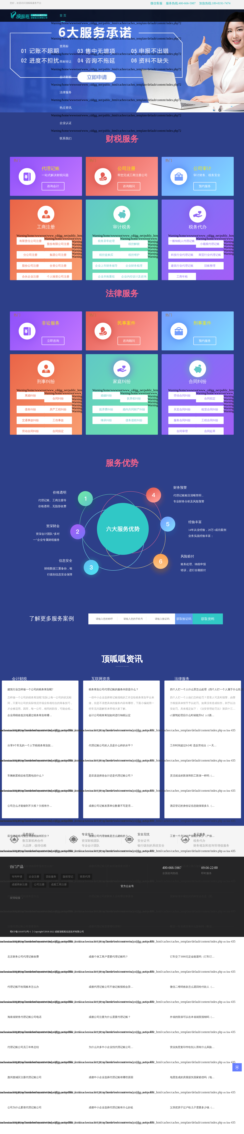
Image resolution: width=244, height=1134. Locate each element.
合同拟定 (58, 431)
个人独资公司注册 (58, 276)
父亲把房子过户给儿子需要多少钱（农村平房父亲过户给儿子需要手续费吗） (193, 1107)
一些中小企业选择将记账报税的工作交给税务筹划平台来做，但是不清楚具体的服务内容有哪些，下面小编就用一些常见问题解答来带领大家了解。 (121, 703)
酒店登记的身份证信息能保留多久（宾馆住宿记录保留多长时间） (193, 805)
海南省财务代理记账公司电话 (24, 1017)
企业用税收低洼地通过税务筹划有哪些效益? (30, 715)
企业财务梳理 (134, 265)
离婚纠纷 (30, 395)
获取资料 (207, 619)
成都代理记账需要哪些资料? (105, 926)
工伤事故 (58, 420)
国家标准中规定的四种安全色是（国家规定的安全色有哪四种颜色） (193, 896)
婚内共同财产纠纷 (134, 409)
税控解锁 (134, 243)
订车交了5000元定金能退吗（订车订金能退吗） (193, 956)
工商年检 (182, 276)
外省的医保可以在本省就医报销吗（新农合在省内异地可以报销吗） (193, 1017)
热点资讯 (66, 107)
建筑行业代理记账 (182, 265)
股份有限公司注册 (58, 243)
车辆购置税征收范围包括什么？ (25, 775)
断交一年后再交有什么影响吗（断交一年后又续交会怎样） (193, 926)
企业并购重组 (106, 276)
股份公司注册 (30, 265)
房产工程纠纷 (58, 409)
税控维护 (134, 254)
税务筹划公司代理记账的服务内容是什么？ (113, 689)
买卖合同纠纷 (182, 409)
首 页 (63, 15)
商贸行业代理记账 (210, 254)
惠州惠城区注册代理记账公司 (24, 1077)
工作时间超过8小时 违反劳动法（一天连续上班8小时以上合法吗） (193, 745)
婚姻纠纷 (106, 395)
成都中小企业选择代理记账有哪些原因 (111, 1077)
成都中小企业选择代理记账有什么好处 (111, 1107)
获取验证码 (183, 618)
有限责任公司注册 (30, 240)
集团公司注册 (58, 254)
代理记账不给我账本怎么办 (23, 986)
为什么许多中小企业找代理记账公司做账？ (112, 1047)
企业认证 (66, 123)
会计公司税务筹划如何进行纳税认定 (110, 715)
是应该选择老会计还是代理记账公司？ (111, 775)
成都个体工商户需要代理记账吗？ (108, 956)
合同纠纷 (58, 398)
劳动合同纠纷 (30, 431)
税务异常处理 (106, 240)
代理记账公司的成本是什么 (23, 896)
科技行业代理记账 (182, 254)
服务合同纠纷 (182, 420)
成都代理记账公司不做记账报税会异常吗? (112, 986)
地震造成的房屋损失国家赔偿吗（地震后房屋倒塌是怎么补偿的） (193, 1077)
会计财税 (66, 77)
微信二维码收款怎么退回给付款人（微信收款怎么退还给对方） (193, 986)
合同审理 (182, 431)
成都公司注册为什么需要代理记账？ (110, 1017)
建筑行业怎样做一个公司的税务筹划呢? (30, 689)
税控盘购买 (106, 254)
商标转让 (66, 61)
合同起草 (209, 431)
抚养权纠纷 (134, 398)
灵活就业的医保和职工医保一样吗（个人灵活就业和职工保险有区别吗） (193, 775)
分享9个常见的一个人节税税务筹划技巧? (30, 745)
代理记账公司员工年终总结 (23, 1047)
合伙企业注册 (30, 276)
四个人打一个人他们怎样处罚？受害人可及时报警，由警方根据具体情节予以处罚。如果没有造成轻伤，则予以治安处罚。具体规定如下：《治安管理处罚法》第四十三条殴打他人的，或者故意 (202, 703)
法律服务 (66, 92)
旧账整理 (209, 265)
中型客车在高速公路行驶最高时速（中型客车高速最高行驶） (193, 866)
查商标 (64, 46)
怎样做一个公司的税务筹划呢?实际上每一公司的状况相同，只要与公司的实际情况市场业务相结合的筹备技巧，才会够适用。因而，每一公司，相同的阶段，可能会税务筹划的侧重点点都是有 (40, 703)
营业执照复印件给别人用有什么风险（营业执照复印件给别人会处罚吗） (193, 1047)
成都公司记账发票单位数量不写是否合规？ (112, 805)
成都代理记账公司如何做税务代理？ (110, 866)
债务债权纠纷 (134, 420)
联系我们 (66, 138)
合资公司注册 (58, 265)
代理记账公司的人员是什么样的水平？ (111, 745)
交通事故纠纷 (30, 420)
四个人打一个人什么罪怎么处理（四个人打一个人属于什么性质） (202, 689)
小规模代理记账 (210, 243)
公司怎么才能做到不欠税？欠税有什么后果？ (30, 805)
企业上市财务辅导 (106, 265)
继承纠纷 (106, 420)
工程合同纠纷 (209, 420)
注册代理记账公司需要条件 (23, 926)
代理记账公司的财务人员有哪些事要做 (111, 896)
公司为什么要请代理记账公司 (24, 1107)
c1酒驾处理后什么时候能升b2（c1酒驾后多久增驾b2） (193, 715)
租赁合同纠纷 (209, 409)
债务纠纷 (30, 409)
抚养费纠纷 (106, 409)
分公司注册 (30, 254)
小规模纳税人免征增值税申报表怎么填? (30, 866)
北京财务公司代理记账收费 (23, 956)
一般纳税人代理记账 (182, 240)
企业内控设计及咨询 (133, 276)
